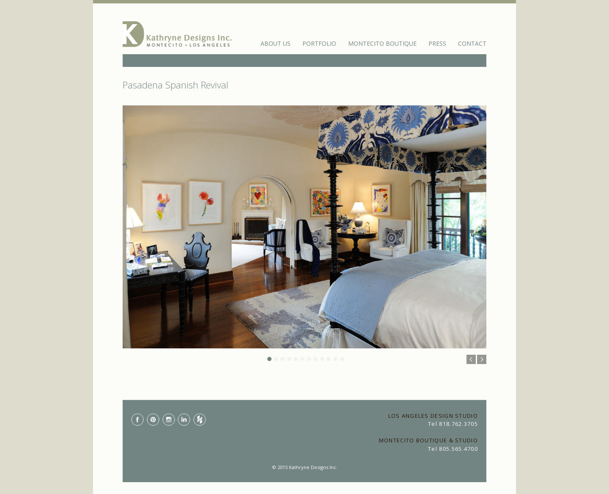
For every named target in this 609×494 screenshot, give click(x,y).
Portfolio (319, 43)
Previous (471, 359)
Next (481, 359)
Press (437, 43)
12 (342, 359)
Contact (472, 43)
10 (328, 359)
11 (335, 359)
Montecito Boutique (382, 43)
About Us (276, 43)
